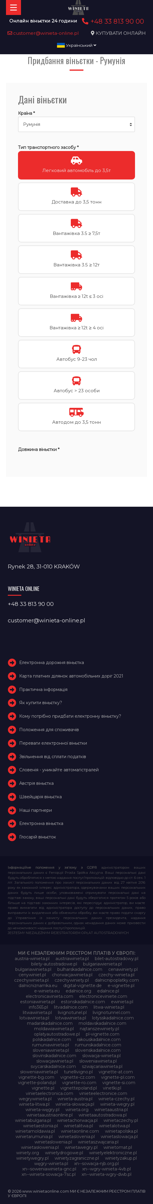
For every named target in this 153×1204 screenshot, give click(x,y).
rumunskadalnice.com (98, 1045)
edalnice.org (78, 991)
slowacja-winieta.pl (101, 1055)
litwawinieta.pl (37, 1012)
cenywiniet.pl (32, 974)
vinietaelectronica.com (49, 1093)
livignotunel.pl (72, 1012)
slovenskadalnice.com (98, 1050)
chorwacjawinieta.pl (72, 974)
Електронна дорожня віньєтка (51, 662)
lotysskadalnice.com (113, 1018)
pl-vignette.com (102, 1034)
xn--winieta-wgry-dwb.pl (106, 1174)
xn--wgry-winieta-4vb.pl (106, 1169)
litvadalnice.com (71, 1007)
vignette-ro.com (79, 1082)
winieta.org (76, 1109)
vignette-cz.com (77, 1077)
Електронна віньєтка (41, 823)
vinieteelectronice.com (103, 1093)
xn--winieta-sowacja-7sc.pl (49, 1174)
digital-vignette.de (82, 985)
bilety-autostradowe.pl (54, 964)
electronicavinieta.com (49, 996)
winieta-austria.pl (75, 1099)
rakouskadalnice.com (99, 1039)
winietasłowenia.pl (40, 1147)
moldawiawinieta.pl (54, 1028)
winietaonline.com (80, 1131)
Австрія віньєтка (36, 783)
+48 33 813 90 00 (112, 21)
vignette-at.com (116, 1072)
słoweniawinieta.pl (39, 1072)
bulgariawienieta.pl (102, 964)
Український (76, 45)
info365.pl (38, 1007)
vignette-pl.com (118, 1077)
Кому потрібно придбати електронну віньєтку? (70, 716)
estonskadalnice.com (83, 1001)
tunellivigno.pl (78, 1072)
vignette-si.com (118, 1082)
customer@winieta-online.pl (43, 33)
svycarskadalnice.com (53, 1066)
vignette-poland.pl (37, 1082)
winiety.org (27, 1152)
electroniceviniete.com (103, 996)
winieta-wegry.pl (117, 1104)
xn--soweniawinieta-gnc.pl (49, 1169)
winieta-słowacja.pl (75, 1104)
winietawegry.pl (81, 1147)
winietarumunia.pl (34, 1136)
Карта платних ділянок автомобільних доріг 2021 (71, 676)
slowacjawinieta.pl (54, 1061)
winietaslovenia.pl (76, 1136)
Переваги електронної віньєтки (53, 743)
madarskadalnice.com (50, 1023)
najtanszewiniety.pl (99, 1028)
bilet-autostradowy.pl (116, 958)
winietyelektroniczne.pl (113, 1152)
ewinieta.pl (122, 1001)
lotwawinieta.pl (70, 1018)
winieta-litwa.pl (34, 1104)
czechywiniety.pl (72, 980)
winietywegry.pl (32, 1158)
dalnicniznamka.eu (38, 985)
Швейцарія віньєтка (40, 796)
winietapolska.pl (121, 1131)
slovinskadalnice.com (54, 1055)
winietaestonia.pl (40, 1125)
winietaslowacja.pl (119, 1136)
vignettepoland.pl (78, 1088)
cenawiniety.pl (123, 969)
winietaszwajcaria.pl (98, 1142)
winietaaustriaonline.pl (50, 1115)
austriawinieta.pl (72, 958)
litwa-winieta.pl (109, 1007)
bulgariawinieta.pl (33, 969)
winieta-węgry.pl (42, 1109)
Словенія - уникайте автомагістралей (59, 770)
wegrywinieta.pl (35, 1099)
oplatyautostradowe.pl (57, 1034)
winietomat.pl (118, 1147)
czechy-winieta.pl (116, 974)
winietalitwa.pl (78, 1125)
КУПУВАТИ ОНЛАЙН (121, 33)
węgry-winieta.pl (51, 1163)
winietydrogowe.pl (64, 1152)
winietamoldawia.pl (35, 1131)
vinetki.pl (112, 1088)
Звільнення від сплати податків (52, 756)
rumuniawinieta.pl (50, 1045)
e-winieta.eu (47, 991)
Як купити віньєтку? (40, 702)
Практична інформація (43, 689)
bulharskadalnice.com (79, 969)
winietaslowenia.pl (53, 1142)
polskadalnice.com (52, 1039)
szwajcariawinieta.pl (102, 1066)
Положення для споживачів (49, 729)
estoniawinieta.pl (37, 1001)
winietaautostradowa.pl (103, 1115)
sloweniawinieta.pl (98, 1061)
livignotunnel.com (111, 1012)
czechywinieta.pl (31, 980)
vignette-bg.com (36, 1077)
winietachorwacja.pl (77, 1120)
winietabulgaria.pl (33, 1120)
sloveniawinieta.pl (51, 1050)
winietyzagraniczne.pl (77, 1158)
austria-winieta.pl (32, 958)
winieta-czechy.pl (116, 1099)
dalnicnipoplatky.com (117, 980)
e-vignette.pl (121, 985)
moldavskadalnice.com (102, 1023)
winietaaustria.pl (111, 1109)
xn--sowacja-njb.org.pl (96, 1163)
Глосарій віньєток (37, 837)
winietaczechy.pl (121, 1120)
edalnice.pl (108, 991)
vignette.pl (43, 1088)
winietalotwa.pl (114, 1125)
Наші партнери (35, 810)
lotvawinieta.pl (34, 1018)
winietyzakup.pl (121, 1158)
